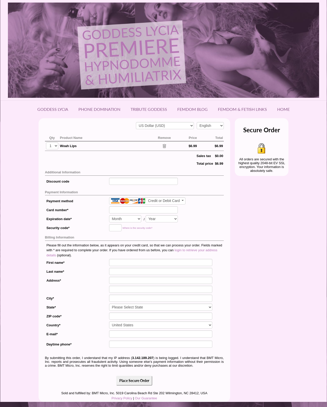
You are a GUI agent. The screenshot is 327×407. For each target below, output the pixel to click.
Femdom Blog (192, 109)
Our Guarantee (146, 398)
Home (283, 109)
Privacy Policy (122, 398)
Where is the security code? (137, 228)
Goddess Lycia (52, 109)
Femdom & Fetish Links (242, 109)
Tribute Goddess (149, 109)
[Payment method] (147, 201)
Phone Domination (99, 109)
